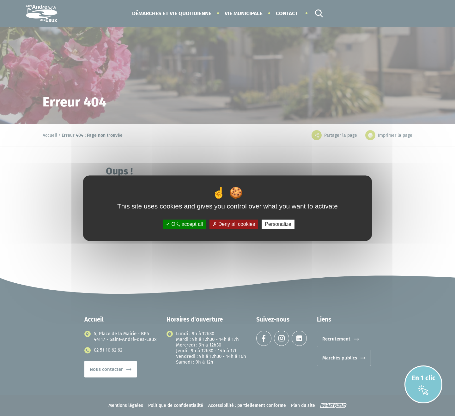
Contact (287, 13)
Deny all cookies (234, 224)
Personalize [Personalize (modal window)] (278, 224)
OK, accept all (184, 224)
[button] (171, 13)
